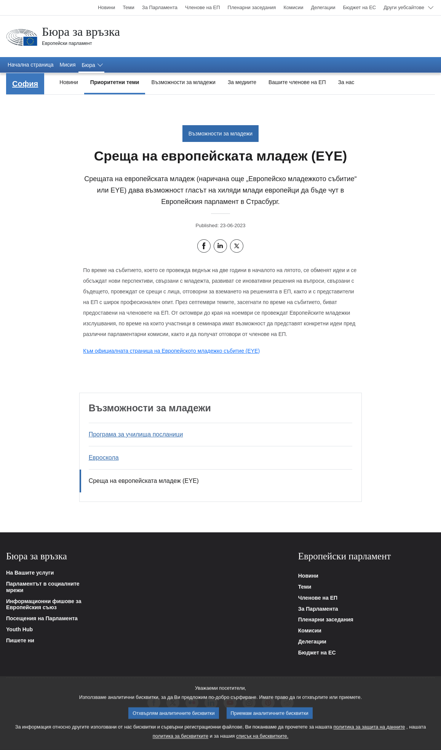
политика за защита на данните (369, 731)
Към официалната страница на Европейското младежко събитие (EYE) (171, 351)
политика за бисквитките (180, 740)
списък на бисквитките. (262, 740)
